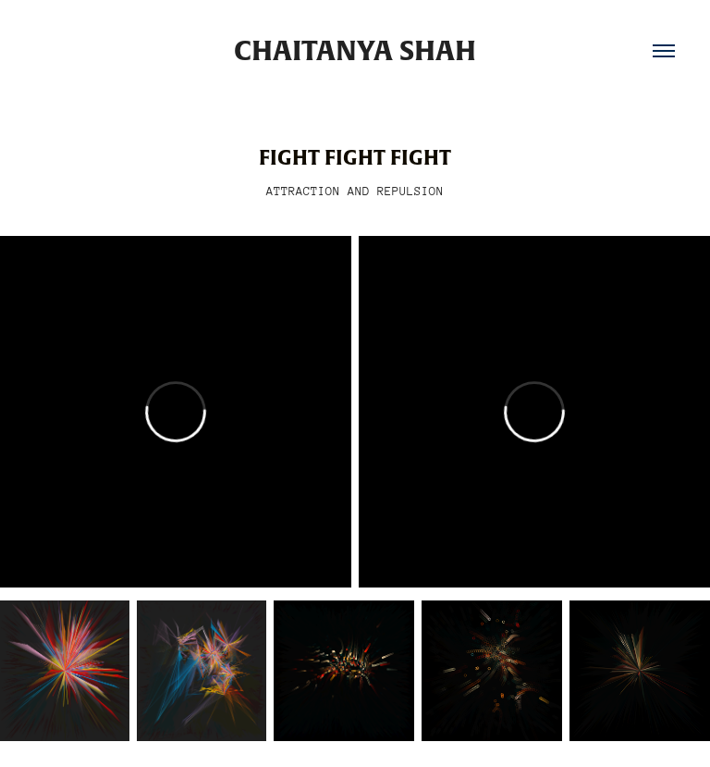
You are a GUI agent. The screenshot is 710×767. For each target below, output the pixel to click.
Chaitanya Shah (355, 50)
